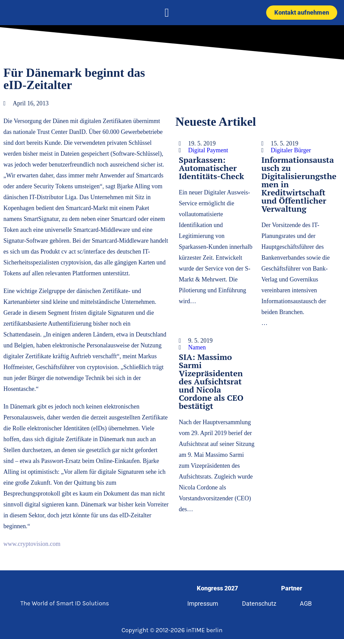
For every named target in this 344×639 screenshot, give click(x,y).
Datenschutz (259, 603)
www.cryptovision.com (32, 543)
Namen (197, 347)
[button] (167, 13)
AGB (306, 603)
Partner (291, 588)
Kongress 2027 (217, 588)
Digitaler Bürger (291, 150)
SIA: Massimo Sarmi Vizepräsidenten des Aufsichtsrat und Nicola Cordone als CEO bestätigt (211, 381)
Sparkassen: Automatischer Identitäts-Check (211, 168)
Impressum (202, 603)
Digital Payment (208, 150)
